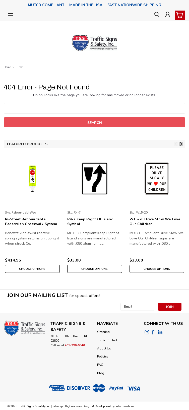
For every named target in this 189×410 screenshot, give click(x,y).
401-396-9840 (75, 345)
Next (181, 144)
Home (7, 67)
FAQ (100, 365)
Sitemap (57, 406)
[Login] (167, 15)
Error (20, 67)
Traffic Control (107, 340)
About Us (104, 348)
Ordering (103, 332)
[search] (156, 15)
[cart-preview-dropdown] (178, 15)
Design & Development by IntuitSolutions (108, 406)
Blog (100, 373)
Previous (176, 144)
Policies (102, 356)
